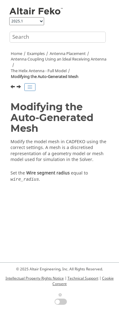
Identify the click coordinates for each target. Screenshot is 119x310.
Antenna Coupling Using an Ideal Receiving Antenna (58, 59)
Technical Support (83, 278)
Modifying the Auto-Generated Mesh (44, 77)
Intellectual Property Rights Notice (35, 278)
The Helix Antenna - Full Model (39, 71)
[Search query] (58, 37)
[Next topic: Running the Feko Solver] (19, 87)
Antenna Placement (68, 54)
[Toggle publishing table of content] (29, 87)
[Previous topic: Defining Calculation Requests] (13, 87)
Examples (36, 54)
